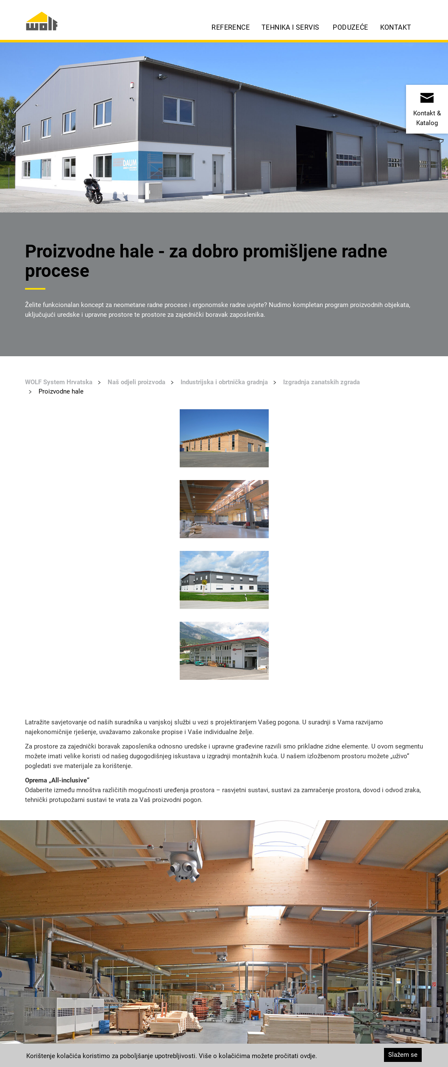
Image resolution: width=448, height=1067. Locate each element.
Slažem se (402, 1055)
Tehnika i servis (290, 27)
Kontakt (396, 27)
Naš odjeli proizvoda (136, 382)
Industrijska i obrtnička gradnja (224, 382)
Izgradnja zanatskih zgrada (321, 382)
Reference (230, 27)
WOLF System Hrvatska (58, 382)
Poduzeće (350, 27)
